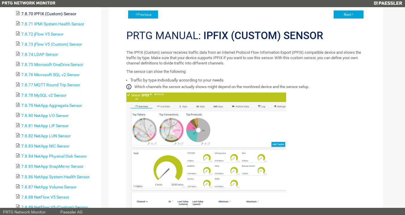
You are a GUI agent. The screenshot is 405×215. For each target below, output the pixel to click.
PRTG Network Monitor (24, 212)
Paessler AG (71, 212)
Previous (144, 15)
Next (347, 15)
